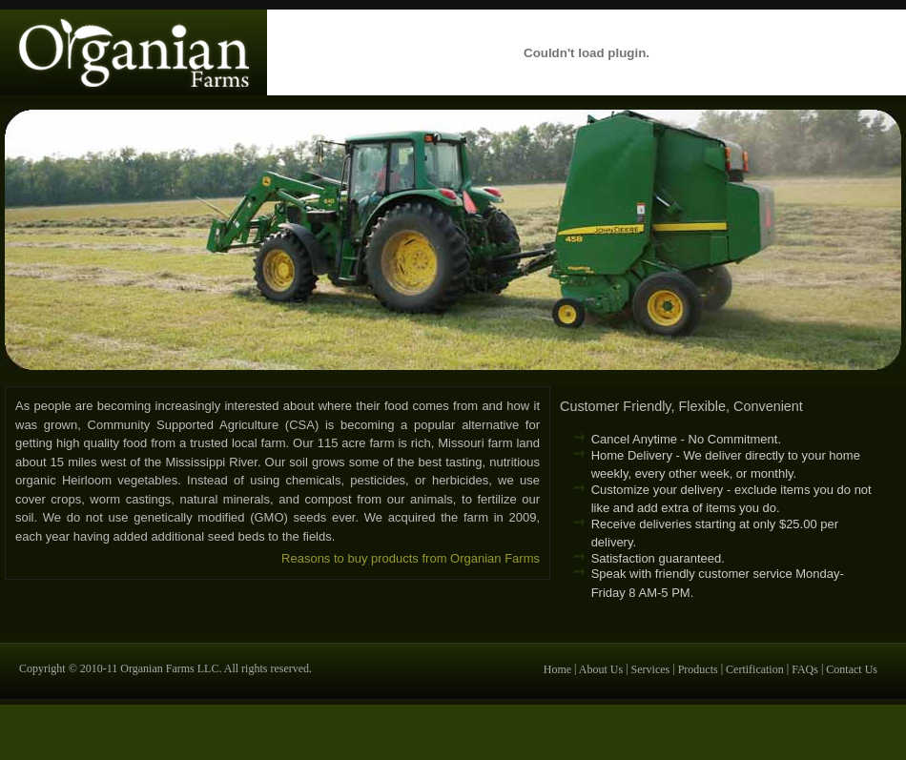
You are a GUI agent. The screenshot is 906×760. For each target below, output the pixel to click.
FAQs (805, 668)
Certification (755, 668)
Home (557, 668)
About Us (601, 668)
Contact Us (851, 668)
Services (650, 668)
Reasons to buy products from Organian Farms (410, 558)
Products (698, 668)
